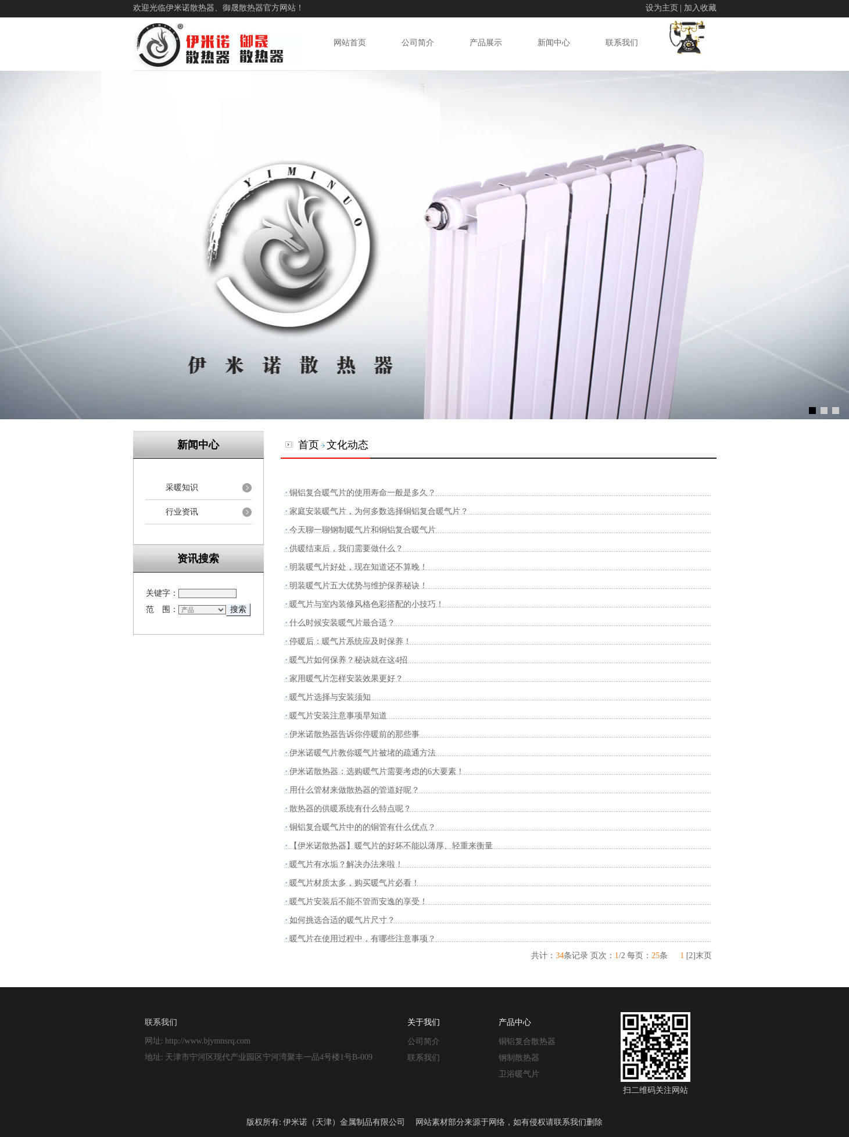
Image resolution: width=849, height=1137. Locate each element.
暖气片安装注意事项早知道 (338, 715)
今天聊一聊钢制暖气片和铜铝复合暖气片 (362, 530)
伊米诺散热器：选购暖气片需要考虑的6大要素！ (376, 771)
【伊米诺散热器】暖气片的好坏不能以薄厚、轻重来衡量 (391, 845)
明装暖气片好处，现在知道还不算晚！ (358, 567)
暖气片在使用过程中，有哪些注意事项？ (362, 938)
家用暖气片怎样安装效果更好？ (346, 678)
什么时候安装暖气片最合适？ (342, 622)
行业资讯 (182, 512)
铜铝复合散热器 (527, 1041)
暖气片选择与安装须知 (330, 697)
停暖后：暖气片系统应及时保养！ (350, 641)
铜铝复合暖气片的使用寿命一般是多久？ (362, 492)
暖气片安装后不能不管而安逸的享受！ (358, 901)
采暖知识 (182, 487)
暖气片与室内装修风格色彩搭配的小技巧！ (366, 604)
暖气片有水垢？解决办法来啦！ (346, 864)
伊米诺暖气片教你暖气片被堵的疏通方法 (362, 753)
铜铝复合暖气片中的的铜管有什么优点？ (362, 827)
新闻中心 (554, 42)
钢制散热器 (519, 1057)
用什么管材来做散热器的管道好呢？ (354, 790)
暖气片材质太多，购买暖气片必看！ (354, 883)
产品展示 (486, 42)
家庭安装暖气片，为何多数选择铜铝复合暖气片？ (378, 511)
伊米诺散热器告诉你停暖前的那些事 (354, 734)
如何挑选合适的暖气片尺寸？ (342, 920)
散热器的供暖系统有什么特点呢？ (350, 808)
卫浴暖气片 (519, 1073)
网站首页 (350, 42)
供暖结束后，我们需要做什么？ (346, 548)
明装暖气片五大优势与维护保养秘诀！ (358, 585)
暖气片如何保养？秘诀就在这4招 (348, 660)
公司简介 (418, 42)
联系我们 (622, 42)
